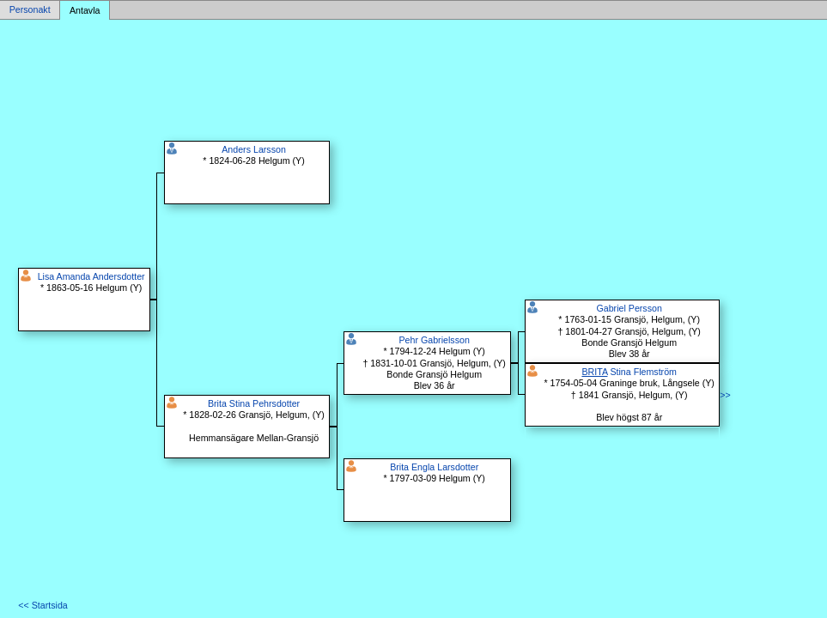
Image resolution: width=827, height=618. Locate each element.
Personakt (30, 10)
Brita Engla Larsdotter (434, 467)
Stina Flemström (629, 372)
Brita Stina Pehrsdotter (254, 403)
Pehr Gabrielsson (434, 340)
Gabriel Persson (628, 308)
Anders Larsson (254, 149)
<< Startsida (42, 605)
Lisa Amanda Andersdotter (91, 276)
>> (725, 395)
